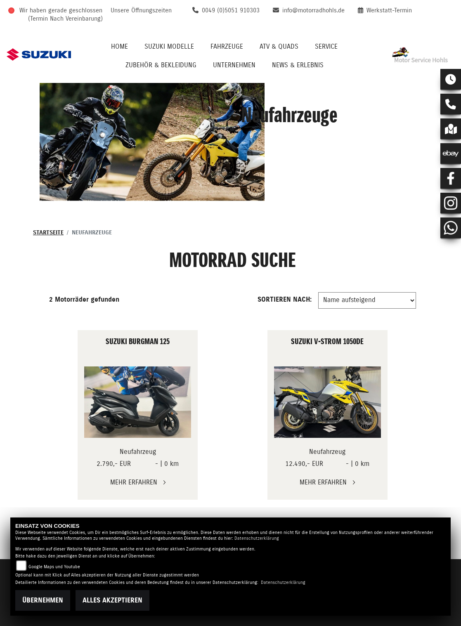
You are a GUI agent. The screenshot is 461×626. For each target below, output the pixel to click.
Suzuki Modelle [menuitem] (169, 46)
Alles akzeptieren (112, 600)
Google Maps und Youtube (54, 567)
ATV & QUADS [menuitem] (279, 46)
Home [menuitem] (119, 46)
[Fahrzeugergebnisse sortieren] (367, 300)
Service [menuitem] (326, 46)
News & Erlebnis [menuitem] (298, 65)
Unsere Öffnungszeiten (141, 10)
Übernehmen (42, 600)
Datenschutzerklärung (256, 538)
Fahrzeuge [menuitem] (226, 46)
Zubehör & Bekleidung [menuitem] (160, 65)
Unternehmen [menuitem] (234, 65)
